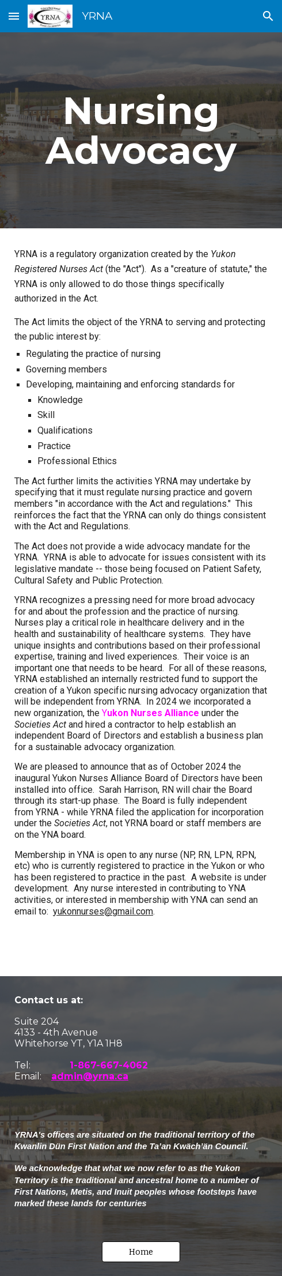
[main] (141, 130)
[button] (14, 16)
